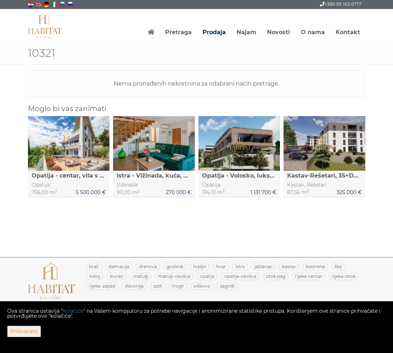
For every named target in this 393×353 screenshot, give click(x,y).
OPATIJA (207, 276)
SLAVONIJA (134, 286)
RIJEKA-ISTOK (344, 276)
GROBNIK (175, 266)
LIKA (338, 266)
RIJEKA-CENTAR (308, 276)
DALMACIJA (118, 266)
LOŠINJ (94, 276)
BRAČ (94, 266)
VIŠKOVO (202, 286)
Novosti (278, 32)
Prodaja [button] (214, 32)
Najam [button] (246, 32)
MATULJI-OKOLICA (174, 276)
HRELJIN (199, 266)
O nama (313, 32)
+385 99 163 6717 (340, 4)
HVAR (221, 266)
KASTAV (289, 266)
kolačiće (73, 311)
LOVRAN (116, 276)
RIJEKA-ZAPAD (102, 286)
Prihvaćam (24, 331)
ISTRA (240, 266)
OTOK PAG (275, 276)
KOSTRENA (315, 266)
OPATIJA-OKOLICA (240, 276)
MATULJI (140, 276)
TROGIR (178, 286)
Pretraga (178, 32)
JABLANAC (263, 266)
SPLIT (157, 286)
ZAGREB (227, 286)
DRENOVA (148, 266)
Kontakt (348, 32)
